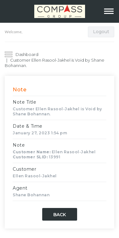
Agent (20, 188)
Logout (101, 31)
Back (59, 214)
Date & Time (28, 126)
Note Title (24, 102)
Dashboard (27, 54)
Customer (24, 169)
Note (19, 145)
